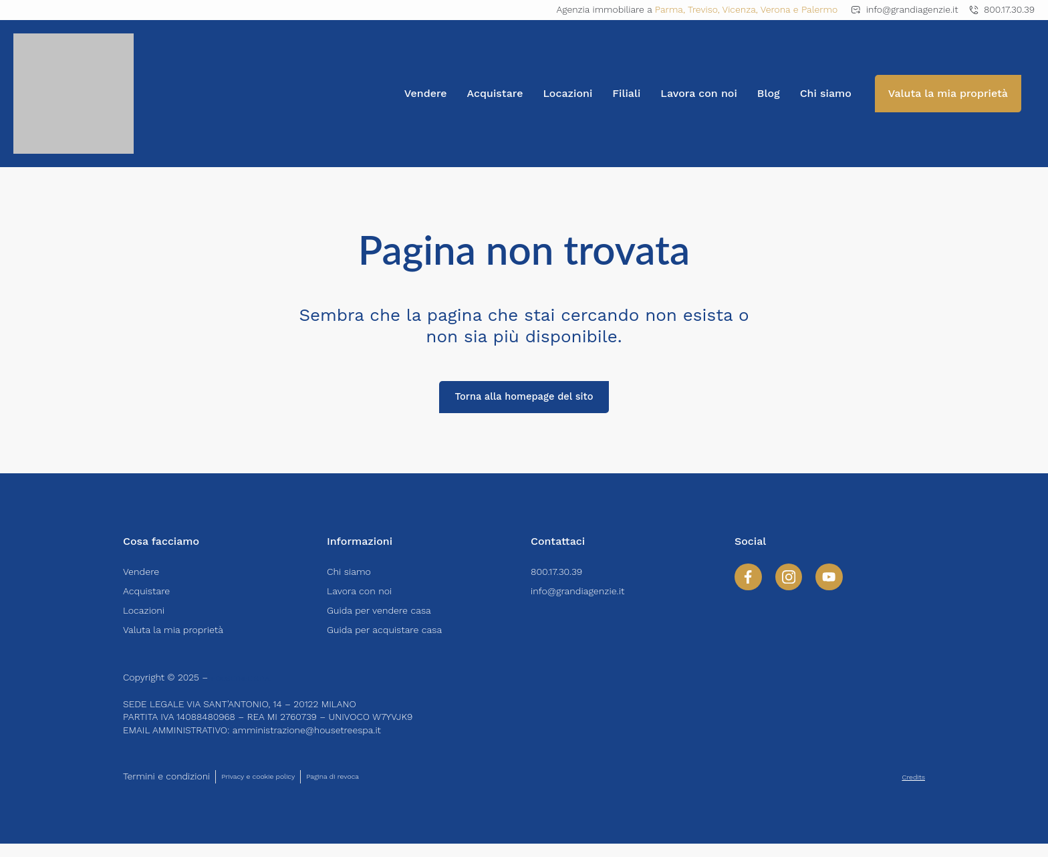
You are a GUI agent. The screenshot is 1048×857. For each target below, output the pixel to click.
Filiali (626, 93)
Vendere (425, 93)
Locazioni (567, 93)
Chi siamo (826, 93)
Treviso (703, 9)
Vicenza (739, 9)
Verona (776, 9)
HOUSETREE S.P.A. (251, 690)
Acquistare (495, 93)
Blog (768, 93)
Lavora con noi (698, 93)
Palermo (819, 9)
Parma (669, 9)
